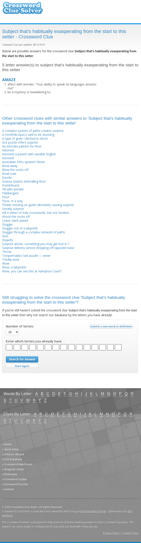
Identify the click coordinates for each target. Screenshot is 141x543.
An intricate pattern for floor (22, 146)
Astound (8, 158)
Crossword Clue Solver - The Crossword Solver (22, 10)
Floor (6, 197)
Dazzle (7, 177)
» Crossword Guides (14, 479)
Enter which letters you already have (33, 341)
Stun (5, 236)
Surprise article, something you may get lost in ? (35, 244)
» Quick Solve (10, 449)
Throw (6, 252)
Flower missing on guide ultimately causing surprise (38, 205)
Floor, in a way (12, 201)
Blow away (10, 166)
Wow (5, 263)
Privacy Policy (111, 533)
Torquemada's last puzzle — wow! (26, 256)
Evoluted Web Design (93, 511)
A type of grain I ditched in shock (25, 138)
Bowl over (9, 174)
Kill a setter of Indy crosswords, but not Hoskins (35, 213)
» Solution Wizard (13, 454)
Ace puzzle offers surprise (20, 142)
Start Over (22, 366)
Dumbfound (10, 185)
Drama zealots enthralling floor (24, 181)
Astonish (8, 150)
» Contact (8, 489)
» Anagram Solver (13, 469)
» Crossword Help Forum (17, 464)
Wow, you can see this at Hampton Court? (31, 271)
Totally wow (10, 259)
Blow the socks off (15, 170)
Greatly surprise (13, 209)
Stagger (7, 224)
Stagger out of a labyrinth (20, 228)
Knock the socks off (16, 216)
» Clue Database (12, 459)
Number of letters (20, 326)
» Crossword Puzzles (15, 484)
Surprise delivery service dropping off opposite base (38, 248)
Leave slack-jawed (15, 220)
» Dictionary (9, 474)
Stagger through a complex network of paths (33, 232)
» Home (7, 444)
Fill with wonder (13, 189)
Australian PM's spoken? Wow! (23, 162)
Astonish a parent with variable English (29, 154)
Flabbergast (10, 193)
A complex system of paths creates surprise (33, 131)
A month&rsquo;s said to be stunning (28, 134)
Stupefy (7, 240)
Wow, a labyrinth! (14, 267)
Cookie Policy (130, 533)
